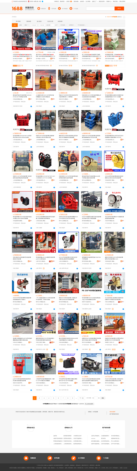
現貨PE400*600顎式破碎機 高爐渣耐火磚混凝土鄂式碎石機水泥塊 (45, 136)
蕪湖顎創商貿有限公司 (79, 443)
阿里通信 (91, 468)
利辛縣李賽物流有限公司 (117, 435)
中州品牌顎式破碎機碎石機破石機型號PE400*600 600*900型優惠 (68, 379)
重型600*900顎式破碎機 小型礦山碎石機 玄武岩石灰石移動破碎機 (68, 298)
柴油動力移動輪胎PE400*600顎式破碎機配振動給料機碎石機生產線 (22, 339)
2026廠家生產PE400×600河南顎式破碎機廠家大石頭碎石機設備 (45, 96)
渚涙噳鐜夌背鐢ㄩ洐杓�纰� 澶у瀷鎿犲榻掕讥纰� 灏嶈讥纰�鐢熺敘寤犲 (114, 55)
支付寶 (103, 468)
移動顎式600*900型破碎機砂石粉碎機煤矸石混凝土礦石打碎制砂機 (91, 339)
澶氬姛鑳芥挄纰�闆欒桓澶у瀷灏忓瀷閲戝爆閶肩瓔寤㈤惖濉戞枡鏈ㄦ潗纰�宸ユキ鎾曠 (68, 55)
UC (99, 468)
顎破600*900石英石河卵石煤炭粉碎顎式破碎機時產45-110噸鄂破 (68, 96)
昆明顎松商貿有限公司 (69, 438)
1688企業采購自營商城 (64, 383)
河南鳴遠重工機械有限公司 (110, 261)
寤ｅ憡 (30, 56)
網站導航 (98, 465)
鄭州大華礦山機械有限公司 (41, 99)
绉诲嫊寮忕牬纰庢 (87, 61)
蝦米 (75, 468)
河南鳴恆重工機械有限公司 (87, 383)
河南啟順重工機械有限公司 (110, 180)
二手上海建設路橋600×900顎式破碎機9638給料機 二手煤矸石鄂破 (45, 298)
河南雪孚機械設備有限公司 (110, 220)
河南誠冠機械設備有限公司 (18, 99)
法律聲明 (66, 465)
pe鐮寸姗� (25, 61)
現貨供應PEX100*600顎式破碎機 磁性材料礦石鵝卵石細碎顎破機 (68, 177)
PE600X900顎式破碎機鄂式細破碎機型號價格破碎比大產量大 (22, 298)
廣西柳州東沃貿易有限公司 (118, 438)
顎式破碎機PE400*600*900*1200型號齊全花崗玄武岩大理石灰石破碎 (22, 136)
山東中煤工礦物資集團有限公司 (41, 261)
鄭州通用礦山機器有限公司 (87, 261)
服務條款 (72, 465)
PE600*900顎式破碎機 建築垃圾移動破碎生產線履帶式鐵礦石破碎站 (91, 379)
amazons (93, 438)
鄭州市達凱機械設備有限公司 (110, 383)
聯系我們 (92, 465)
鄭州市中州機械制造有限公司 (64, 139)
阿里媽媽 (70, 468)
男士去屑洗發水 (115, 441)
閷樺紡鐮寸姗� (47, 61)
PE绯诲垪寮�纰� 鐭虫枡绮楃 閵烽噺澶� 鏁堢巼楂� (22, 55)
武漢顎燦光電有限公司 (79, 441)
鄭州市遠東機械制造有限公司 (87, 342)
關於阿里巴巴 (85, 465)
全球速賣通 (39, 468)
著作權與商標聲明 (58, 465)
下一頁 (82, 398)
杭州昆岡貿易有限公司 (107, 441)
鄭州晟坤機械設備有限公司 (64, 301)
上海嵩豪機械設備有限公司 (87, 99)
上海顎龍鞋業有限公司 (59, 443)
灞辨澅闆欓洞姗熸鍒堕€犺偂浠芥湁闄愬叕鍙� (110, 58)
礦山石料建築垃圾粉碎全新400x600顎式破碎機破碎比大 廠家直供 (68, 339)
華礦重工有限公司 (109, 342)
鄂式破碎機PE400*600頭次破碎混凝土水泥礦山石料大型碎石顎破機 (22, 217)
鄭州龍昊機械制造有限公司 (18, 301)
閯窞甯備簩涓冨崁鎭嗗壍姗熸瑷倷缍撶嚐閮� (87, 58)
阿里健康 (115, 468)
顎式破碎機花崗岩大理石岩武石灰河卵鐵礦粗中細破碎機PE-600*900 (114, 136)
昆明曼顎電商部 (67, 435)
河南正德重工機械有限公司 (41, 342)
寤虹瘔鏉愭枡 (39, 61)
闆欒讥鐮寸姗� (109, 61)
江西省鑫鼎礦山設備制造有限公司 (110, 99)
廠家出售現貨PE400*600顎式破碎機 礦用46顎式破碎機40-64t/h (114, 258)
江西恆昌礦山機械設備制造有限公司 (41, 220)
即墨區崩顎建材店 (58, 441)
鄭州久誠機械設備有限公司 (64, 220)
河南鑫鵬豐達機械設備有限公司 (18, 220)
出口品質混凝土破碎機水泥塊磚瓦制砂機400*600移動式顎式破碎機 (114, 298)
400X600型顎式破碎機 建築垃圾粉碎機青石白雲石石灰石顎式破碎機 (114, 177)
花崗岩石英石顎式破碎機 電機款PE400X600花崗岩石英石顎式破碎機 (68, 217)
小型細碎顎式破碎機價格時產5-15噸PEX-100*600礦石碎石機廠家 (45, 379)
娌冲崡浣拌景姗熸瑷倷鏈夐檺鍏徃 (18, 58)
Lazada (125, 468)
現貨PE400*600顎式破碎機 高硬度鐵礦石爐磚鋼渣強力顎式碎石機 (91, 136)
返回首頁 (81, 403)
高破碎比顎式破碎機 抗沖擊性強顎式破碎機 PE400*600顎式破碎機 (114, 339)
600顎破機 (95, 411)
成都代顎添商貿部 (58, 438)
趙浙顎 (55, 435)
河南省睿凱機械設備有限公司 (64, 342)
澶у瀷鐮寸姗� (118, 61)
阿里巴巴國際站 (22, 468)
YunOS (86, 468)
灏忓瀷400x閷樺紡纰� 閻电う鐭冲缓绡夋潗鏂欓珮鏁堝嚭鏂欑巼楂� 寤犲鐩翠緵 (45, 55)
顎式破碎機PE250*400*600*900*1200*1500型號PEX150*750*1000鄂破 (45, 177)
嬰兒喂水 (103, 438)
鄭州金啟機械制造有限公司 (87, 180)
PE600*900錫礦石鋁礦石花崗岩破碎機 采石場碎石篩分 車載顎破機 (91, 217)
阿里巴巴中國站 (31, 468)
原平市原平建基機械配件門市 (118, 443)
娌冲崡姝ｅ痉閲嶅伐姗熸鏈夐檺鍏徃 (41, 58)
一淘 (57, 468)
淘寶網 (44, 468)
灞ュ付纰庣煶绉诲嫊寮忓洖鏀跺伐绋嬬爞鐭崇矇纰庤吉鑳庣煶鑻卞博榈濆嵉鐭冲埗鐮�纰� (91, 55)
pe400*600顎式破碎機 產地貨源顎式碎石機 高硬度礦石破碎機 (22, 379)
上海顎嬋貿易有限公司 (69, 443)
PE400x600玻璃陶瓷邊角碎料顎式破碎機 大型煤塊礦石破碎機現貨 (45, 217)
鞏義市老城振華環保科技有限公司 (18, 383)
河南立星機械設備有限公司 (110, 301)
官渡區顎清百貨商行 (68, 441)
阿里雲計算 (80, 468)
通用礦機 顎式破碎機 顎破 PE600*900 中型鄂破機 (91, 258)
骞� (30, 58)
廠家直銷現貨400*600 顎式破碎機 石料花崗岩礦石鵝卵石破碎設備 (45, 339)
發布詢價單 (112, 411)
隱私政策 (78, 465)
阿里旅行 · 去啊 (63, 468)
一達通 (120, 468)
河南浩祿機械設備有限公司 (18, 261)
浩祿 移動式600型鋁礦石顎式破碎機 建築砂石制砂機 (22, 258)
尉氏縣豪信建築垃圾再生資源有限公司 (101, 441)
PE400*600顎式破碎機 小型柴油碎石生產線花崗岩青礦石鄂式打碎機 (114, 379)
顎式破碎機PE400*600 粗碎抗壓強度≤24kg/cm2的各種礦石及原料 (91, 298)
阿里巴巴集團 (13, 468)
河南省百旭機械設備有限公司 (18, 342)
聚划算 (53, 468)
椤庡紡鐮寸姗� (17, 61)
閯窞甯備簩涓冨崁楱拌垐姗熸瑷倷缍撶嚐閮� (64, 58)
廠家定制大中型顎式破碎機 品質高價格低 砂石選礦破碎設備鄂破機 (68, 136)
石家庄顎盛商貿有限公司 (79, 438)
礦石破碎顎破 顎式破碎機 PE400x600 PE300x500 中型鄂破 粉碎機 (22, 96)
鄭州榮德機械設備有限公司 (87, 220)
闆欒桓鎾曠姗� (63, 61)
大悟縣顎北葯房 (77, 435)
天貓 (49, 468)
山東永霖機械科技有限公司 (64, 261)
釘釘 (111, 468)
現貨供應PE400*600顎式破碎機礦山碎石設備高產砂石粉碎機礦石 (91, 96)
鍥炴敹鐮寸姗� (96, 61)
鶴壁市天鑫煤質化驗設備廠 (87, 301)
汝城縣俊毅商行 (105, 435)
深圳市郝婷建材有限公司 (107, 443)
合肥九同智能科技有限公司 (98, 435)
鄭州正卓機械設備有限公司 (41, 301)
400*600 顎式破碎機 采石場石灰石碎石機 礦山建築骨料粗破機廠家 (68, 258)
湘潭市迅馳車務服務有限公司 (98, 443)
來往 (107, 468)
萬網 (96, 468)
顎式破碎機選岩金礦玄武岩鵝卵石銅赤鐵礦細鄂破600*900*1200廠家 (114, 96)
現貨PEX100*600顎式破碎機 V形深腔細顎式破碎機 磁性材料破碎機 (22, 177)
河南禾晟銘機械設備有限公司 (41, 383)
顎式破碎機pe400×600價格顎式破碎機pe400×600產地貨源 (45, 258)
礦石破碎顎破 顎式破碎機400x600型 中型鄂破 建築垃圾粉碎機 (91, 177)
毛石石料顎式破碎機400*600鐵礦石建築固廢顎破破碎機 (114, 217)
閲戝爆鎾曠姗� (72, 61)
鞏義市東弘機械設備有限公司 (64, 99)
